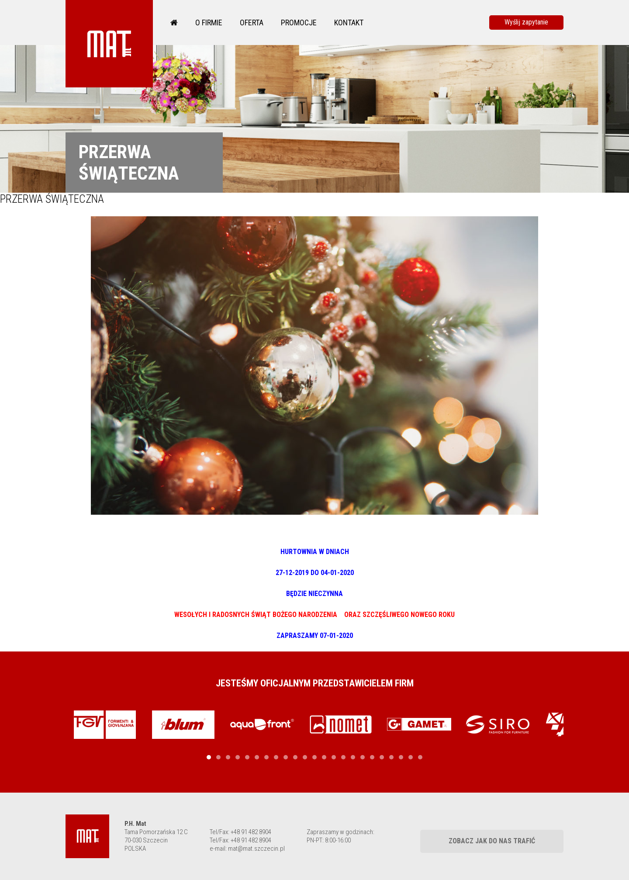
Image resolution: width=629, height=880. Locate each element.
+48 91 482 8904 (251, 832)
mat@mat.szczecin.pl (256, 848)
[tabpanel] (105, 724)
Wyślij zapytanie (526, 22)
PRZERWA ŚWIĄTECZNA (52, 199)
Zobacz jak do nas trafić (492, 841)
